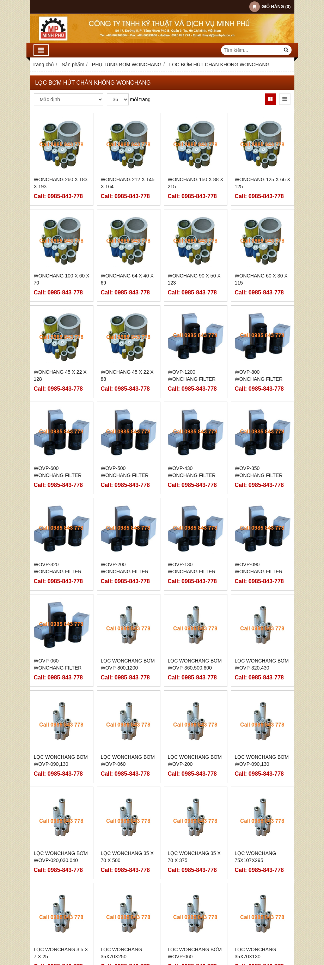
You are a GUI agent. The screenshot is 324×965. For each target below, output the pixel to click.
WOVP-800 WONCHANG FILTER (259, 375)
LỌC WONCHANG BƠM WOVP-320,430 (262, 664)
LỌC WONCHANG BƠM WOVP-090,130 (61, 760)
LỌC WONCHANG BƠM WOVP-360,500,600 (195, 664)
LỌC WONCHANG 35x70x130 (255, 897)
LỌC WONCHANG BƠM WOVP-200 (195, 760)
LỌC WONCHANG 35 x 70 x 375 (194, 856)
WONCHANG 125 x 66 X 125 (263, 183)
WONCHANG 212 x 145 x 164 (128, 183)
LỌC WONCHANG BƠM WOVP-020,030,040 (61, 856)
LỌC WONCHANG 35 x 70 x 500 (127, 856)
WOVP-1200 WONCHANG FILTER (192, 375)
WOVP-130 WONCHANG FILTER (192, 568)
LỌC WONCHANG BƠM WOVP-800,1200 (128, 664)
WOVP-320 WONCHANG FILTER (58, 568)
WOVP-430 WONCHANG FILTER (192, 471)
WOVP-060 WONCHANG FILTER (58, 664)
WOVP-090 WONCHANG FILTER (259, 568)
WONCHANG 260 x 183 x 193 (61, 183)
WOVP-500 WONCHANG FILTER (125, 471)
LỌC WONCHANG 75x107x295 (255, 801)
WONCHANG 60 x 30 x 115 (261, 279)
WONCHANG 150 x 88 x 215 (196, 183)
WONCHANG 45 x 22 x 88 (127, 375)
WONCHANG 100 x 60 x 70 (62, 279)
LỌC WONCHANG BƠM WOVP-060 (128, 760)
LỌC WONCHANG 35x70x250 (121, 897)
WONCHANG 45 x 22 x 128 (60, 375)
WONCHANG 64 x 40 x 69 (127, 279)
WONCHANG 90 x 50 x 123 (194, 279)
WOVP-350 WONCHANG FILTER (259, 471)
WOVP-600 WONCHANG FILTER (58, 471)
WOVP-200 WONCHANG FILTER (125, 568)
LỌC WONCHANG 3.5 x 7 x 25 (61, 897)
